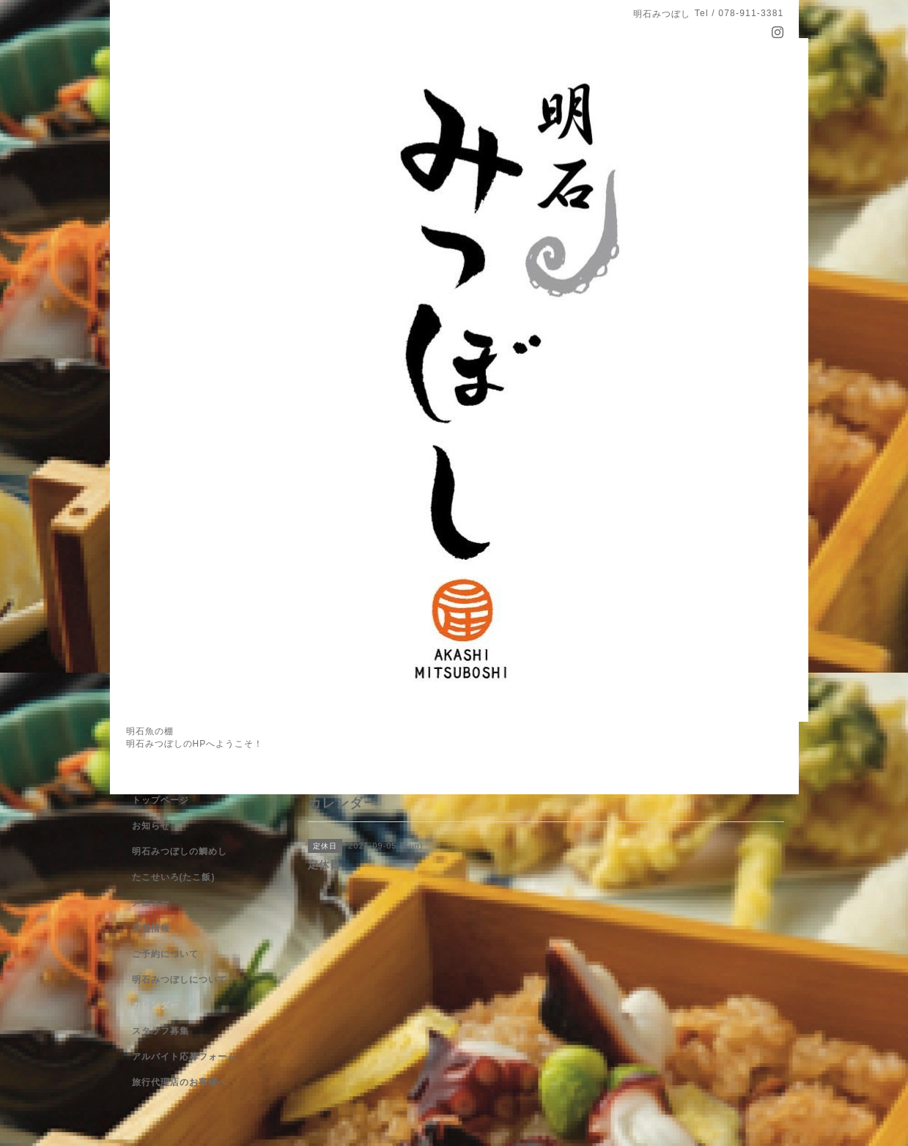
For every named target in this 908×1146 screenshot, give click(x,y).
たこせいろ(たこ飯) (173, 877)
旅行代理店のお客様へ (179, 1082)
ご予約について (165, 954)
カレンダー (156, 1005)
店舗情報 (151, 928)
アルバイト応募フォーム (184, 1056)
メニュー (151, 903)
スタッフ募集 (160, 1031)
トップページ (160, 800)
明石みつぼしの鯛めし (179, 851)
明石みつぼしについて (179, 980)
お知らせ (151, 826)
